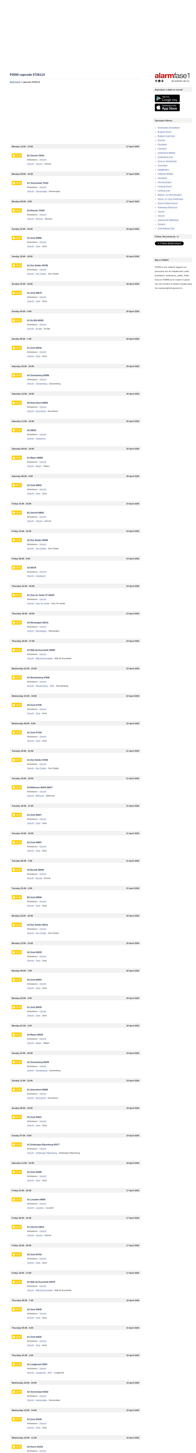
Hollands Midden (165, 174)
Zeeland (161, 224)
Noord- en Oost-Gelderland (170, 199)
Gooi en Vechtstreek (167, 161)
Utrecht (30, 164)
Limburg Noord (165, 186)
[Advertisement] (75, 113)
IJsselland (162, 178)
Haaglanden (163, 169)
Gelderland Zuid (165, 157)
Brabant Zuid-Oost (166, 136)
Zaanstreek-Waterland (168, 220)
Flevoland (162, 144)
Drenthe (161, 140)
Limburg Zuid (164, 190)
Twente (161, 211)
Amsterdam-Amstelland (169, 127)
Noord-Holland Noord (168, 203)
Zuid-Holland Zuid (166, 228)
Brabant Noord (165, 132)
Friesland (162, 148)
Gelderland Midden (167, 153)
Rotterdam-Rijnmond (167, 207)
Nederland (15, 82)
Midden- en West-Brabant (170, 195)
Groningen (162, 165)
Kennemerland (165, 182)
